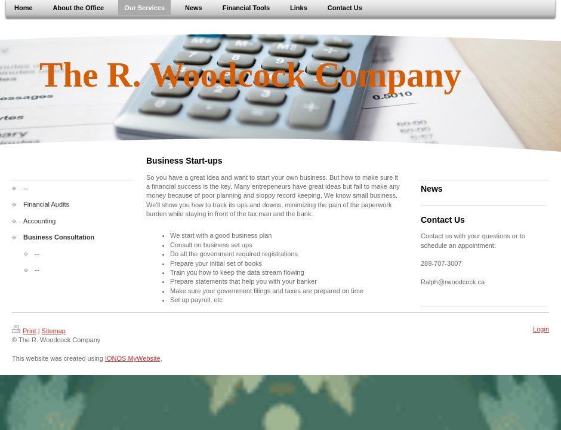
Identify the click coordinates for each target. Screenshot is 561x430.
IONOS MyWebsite (133, 358)
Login (541, 329)
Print (24, 330)
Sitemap (54, 330)
